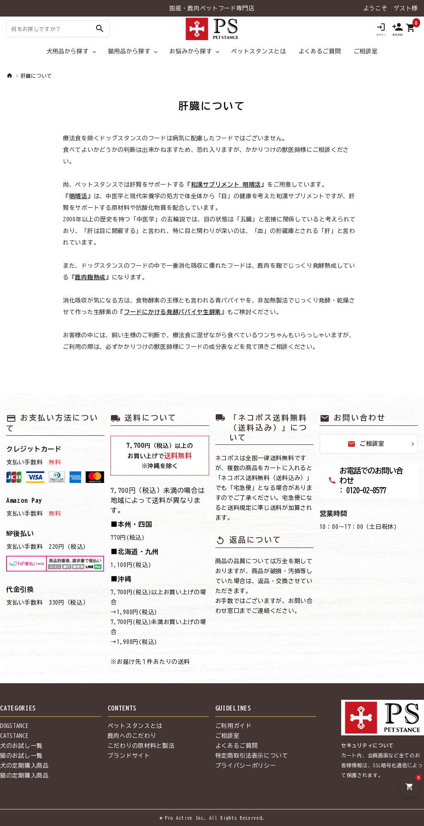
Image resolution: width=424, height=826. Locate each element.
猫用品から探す (129, 51)
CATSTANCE (14, 736)
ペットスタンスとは (258, 51)
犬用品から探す (67, 51)
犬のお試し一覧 (21, 746)
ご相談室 (366, 51)
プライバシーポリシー (245, 765)
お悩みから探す (190, 51)
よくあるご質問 (320, 51)
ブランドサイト (129, 756)
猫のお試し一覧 (21, 756)
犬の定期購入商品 (24, 765)
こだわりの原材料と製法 (141, 746)
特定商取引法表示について (251, 756)
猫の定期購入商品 (24, 775)
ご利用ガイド (233, 726)
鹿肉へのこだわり (132, 736)
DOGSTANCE (14, 726)
